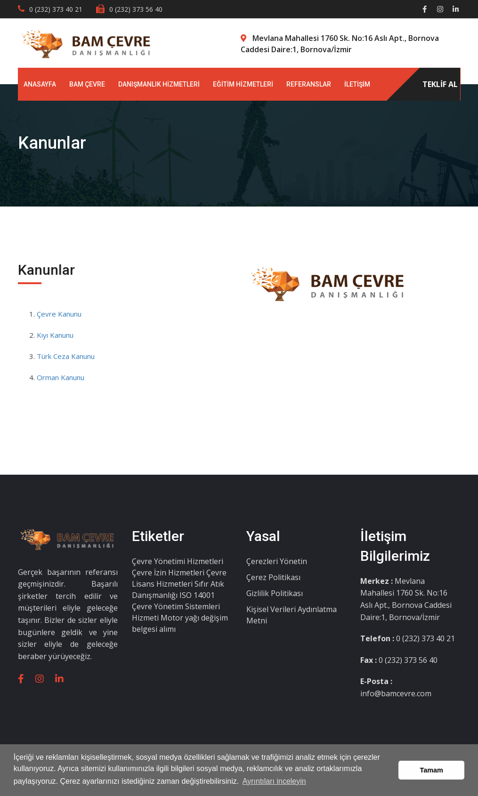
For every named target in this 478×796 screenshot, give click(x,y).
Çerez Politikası (273, 577)
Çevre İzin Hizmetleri (169, 572)
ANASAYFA (40, 84)
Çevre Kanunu (59, 313)
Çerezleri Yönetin (276, 561)
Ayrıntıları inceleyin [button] (274, 781)
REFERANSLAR (308, 84)
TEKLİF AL (440, 84)
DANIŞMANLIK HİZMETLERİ (159, 84)
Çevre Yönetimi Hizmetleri (177, 561)
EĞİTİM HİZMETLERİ (243, 84)
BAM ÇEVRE (87, 84)
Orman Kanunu (60, 377)
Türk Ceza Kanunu (66, 356)
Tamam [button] (431, 770)
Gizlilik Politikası (274, 593)
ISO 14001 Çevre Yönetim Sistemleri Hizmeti (176, 606)
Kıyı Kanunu (55, 335)
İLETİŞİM (357, 84)
